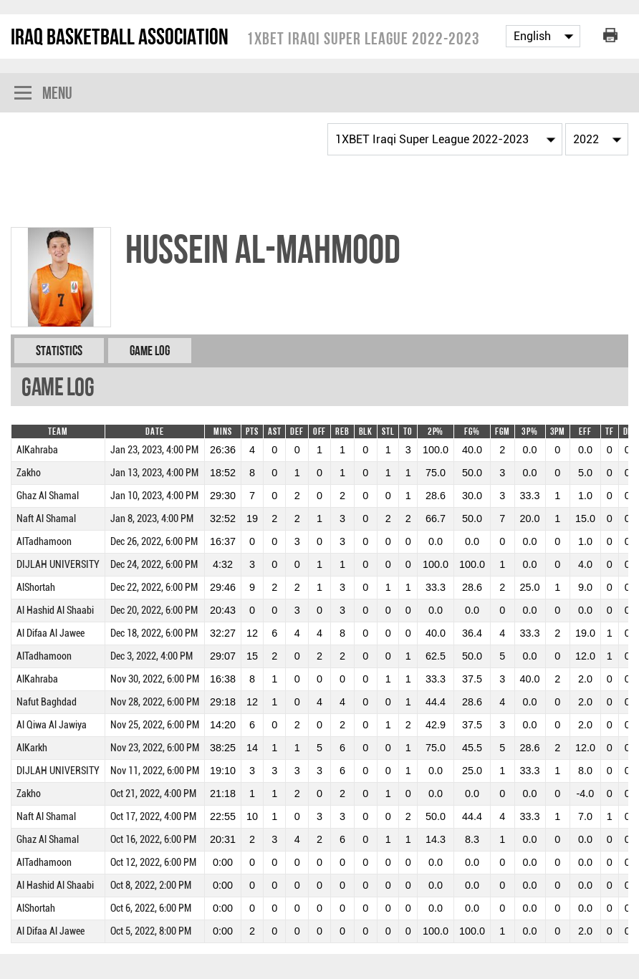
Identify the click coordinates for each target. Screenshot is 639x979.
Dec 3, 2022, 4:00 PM (151, 656)
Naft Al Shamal (46, 519)
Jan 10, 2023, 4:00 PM (154, 496)
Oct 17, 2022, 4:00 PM (153, 817)
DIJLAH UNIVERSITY (58, 565)
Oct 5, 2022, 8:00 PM (150, 931)
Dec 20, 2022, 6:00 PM (154, 610)
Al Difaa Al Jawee (50, 633)
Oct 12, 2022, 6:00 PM (153, 863)
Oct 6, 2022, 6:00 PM (150, 908)
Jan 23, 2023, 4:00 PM (154, 450)
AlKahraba (37, 450)
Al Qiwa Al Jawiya (51, 725)
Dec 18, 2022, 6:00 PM (154, 633)
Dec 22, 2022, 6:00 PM (154, 588)
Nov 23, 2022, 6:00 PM (154, 748)
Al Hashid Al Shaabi (55, 610)
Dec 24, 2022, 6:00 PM (154, 565)
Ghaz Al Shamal (47, 496)
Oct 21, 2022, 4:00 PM (153, 794)
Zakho (28, 473)
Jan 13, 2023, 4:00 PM (154, 473)
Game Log (150, 350)
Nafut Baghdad (46, 702)
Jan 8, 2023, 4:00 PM (151, 519)
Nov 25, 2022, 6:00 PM (154, 725)
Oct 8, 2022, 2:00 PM (150, 885)
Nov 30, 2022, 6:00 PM (154, 679)
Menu (43, 94)
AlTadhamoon (44, 542)
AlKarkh (31, 748)
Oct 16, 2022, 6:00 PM (153, 840)
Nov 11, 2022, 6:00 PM (154, 771)
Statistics (59, 350)
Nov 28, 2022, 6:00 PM (154, 702)
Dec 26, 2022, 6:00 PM (154, 542)
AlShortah (35, 588)
